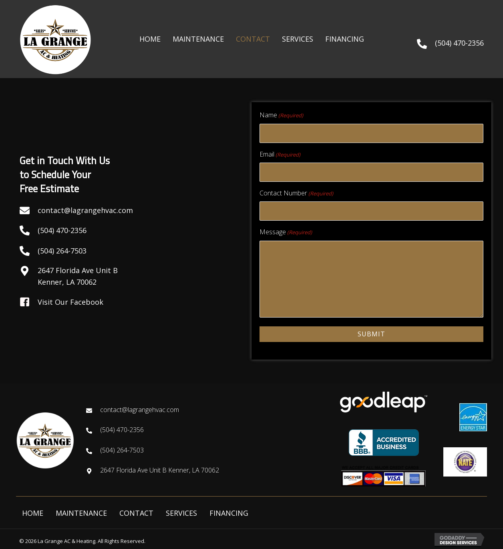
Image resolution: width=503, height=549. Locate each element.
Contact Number (296, 192)
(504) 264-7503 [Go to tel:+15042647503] (62, 250)
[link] (150, 39)
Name (281, 115)
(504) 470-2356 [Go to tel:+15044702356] (459, 43)
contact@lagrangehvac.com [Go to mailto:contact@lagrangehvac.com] (85, 210)
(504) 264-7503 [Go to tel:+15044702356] (122, 449)
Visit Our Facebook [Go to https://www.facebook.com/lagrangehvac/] (70, 302)
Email (280, 154)
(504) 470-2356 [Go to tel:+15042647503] (62, 230)
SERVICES (181, 512)
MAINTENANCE (81, 512)
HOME (32, 512)
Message (286, 231)
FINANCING (228, 512)
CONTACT (136, 512)
